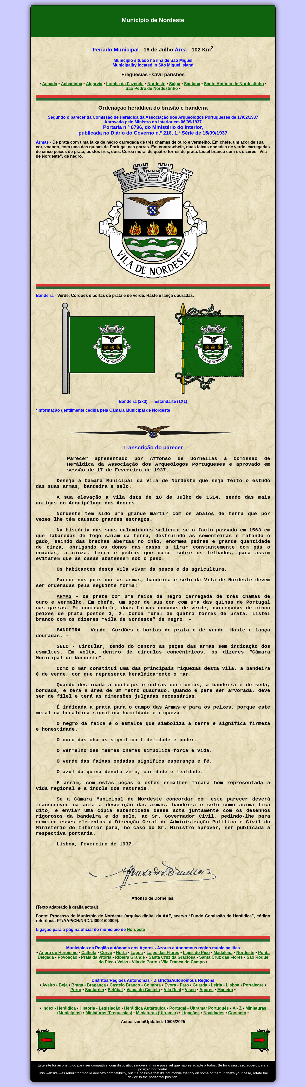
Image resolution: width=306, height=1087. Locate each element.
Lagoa (137, 952)
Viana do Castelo (143, 990)
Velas (123, 962)
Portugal (177, 1008)
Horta (121, 952)
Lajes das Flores (163, 952)
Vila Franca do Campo (183, 962)
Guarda (200, 985)
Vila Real (172, 990)
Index (47, 1008)
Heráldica (66, 1008)
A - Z (237, 1008)
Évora (170, 985)
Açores (206, 990)
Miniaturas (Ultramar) (157, 1013)
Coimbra (152, 985)
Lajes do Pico (196, 952)
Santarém (94, 990)
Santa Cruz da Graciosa (172, 957)
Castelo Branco (125, 985)
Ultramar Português (209, 1008)
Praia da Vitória (96, 957)
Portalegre (253, 985)
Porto (75, 990)
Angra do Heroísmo (58, 952)
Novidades (213, 1013)
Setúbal (115, 990)
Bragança (96, 985)
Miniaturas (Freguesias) (109, 1013)
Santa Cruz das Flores (221, 957)
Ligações (190, 1013)
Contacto (237, 1013)
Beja (63, 985)
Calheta (88, 952)
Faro (184, 985)
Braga (77, 985)
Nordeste (136, 929)
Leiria (216, 985)
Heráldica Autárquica (144, 1008)
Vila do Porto (144, 962)
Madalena (222, 952)
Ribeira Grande (130, 957)
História (87, 1008)
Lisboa (232, 985)
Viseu (190, 990)
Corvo (106, 952)
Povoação (67, 957)
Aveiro (48, 985)
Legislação (109, 1008)
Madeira (225, 990)
